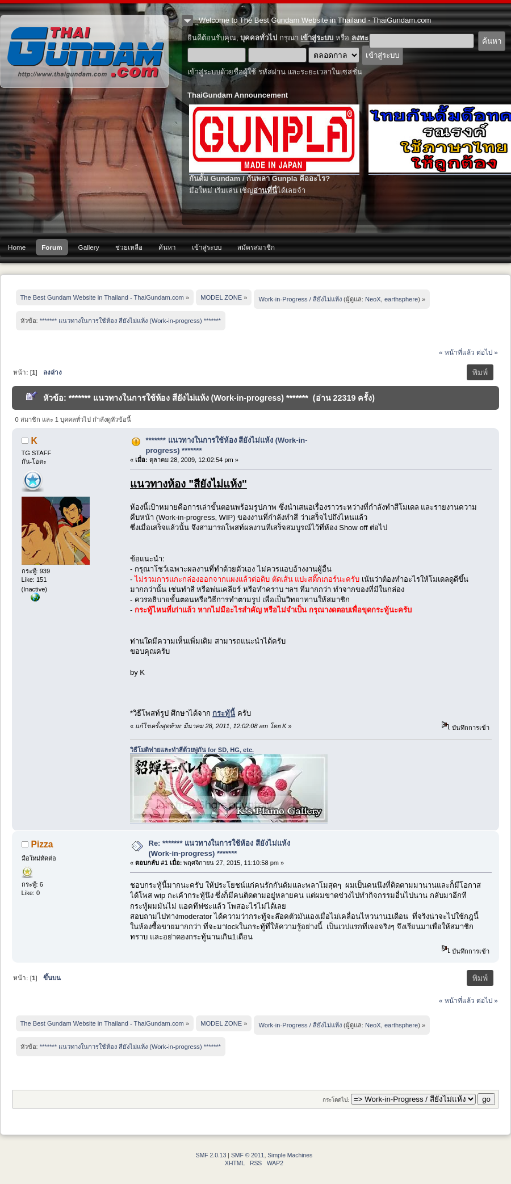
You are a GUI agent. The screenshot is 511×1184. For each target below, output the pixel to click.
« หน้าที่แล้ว (457, 352)
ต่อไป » (487, 352)
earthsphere (401, 299)
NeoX (373, 299)
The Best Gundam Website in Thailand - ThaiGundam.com (84, 51)
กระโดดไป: (335, 1100)
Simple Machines (289, 1155)
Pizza (42, 844)
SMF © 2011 (247, 1155)
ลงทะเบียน (368, 37)
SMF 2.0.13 (211, 1155)
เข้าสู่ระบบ (316, 37)
